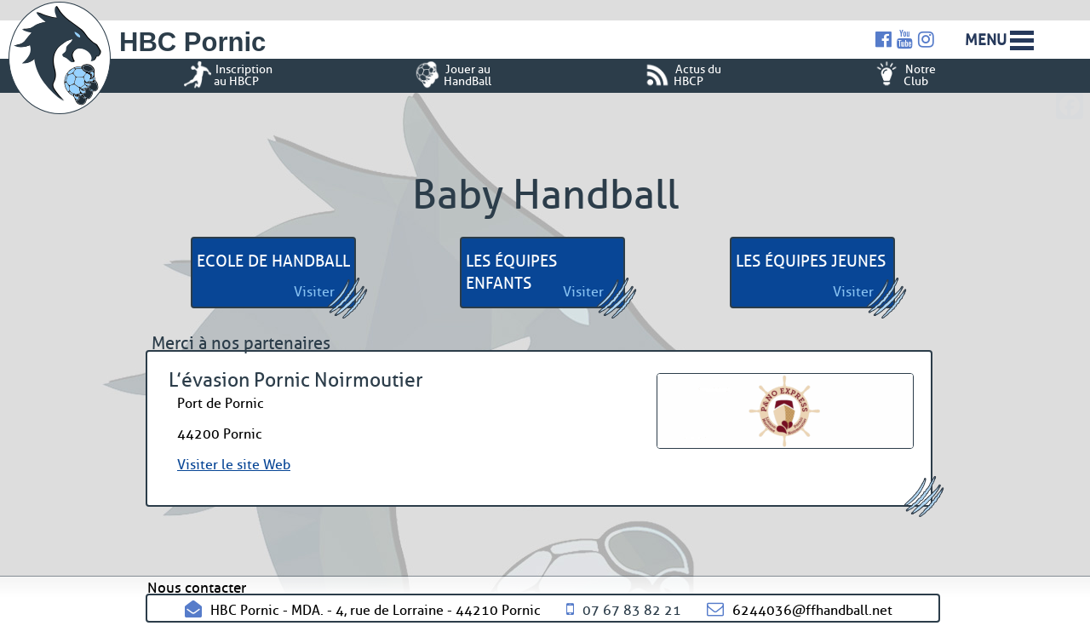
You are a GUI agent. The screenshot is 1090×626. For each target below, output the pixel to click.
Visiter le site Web (233, 465)
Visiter (314, 292)
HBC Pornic (192, 42)
